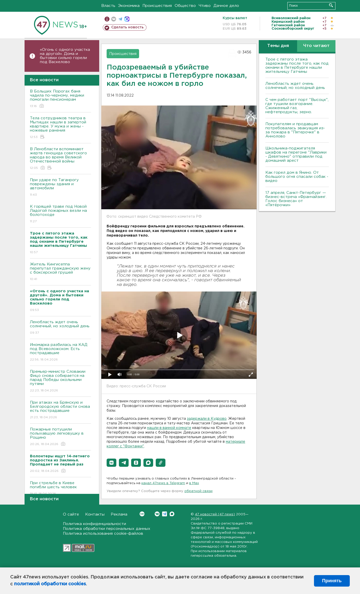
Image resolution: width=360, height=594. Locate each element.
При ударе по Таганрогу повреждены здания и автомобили (60, 187)
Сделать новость (127, 27)
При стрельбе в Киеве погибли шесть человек (60, 488)
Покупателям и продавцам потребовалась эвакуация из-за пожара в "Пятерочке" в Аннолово (295, 130)
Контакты (95, 514)
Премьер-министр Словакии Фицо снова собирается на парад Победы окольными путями (60, 381)
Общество (185, 5)
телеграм (120, 19)
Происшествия (157, 5)
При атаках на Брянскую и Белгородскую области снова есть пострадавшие (60, 410)
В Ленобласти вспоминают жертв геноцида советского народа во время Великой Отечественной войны (60, 158)
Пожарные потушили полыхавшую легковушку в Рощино (60, 437)
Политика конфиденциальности (94, 524)
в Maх (194, 483)
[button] (111, 463)
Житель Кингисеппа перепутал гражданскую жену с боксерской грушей (60, 272)
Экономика (129, 5)
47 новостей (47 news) (215, 514)
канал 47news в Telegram (163, 483)
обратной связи (198, 491)
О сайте (71, 514)
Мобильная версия (107, 19)
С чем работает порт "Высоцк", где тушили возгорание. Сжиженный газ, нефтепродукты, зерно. (297, 106)
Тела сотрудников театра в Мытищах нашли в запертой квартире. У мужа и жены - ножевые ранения (60, 128)
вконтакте (113, 19)
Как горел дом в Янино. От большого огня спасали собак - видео (296, 176)
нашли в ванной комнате (169, 427)
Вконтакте (142, 513)
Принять (332, 580)
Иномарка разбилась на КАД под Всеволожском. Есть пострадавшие (60, 352)
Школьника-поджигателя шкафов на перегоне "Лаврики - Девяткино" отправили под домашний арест (296, 154)
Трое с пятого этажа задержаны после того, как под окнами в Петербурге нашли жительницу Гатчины (297, 65)
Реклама (119, 514)
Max (172, 513)
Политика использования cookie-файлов (103, 533)
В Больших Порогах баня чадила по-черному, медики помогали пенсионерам (60, 99)
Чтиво (205, 5)
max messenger (127, 19)
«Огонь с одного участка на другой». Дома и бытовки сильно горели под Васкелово (65, 56)
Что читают (316, 46)
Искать (331, 5)
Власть (108, 5)
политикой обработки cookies (50, 584)
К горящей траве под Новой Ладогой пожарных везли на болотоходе (60, 214)
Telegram (164, 513)
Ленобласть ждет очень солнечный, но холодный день (60, 327)
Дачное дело (226, 5)
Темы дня (278, 46)
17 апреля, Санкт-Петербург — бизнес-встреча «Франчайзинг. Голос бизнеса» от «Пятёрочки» (296, 199)
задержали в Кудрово (207, 418)
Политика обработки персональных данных (106, 528)
